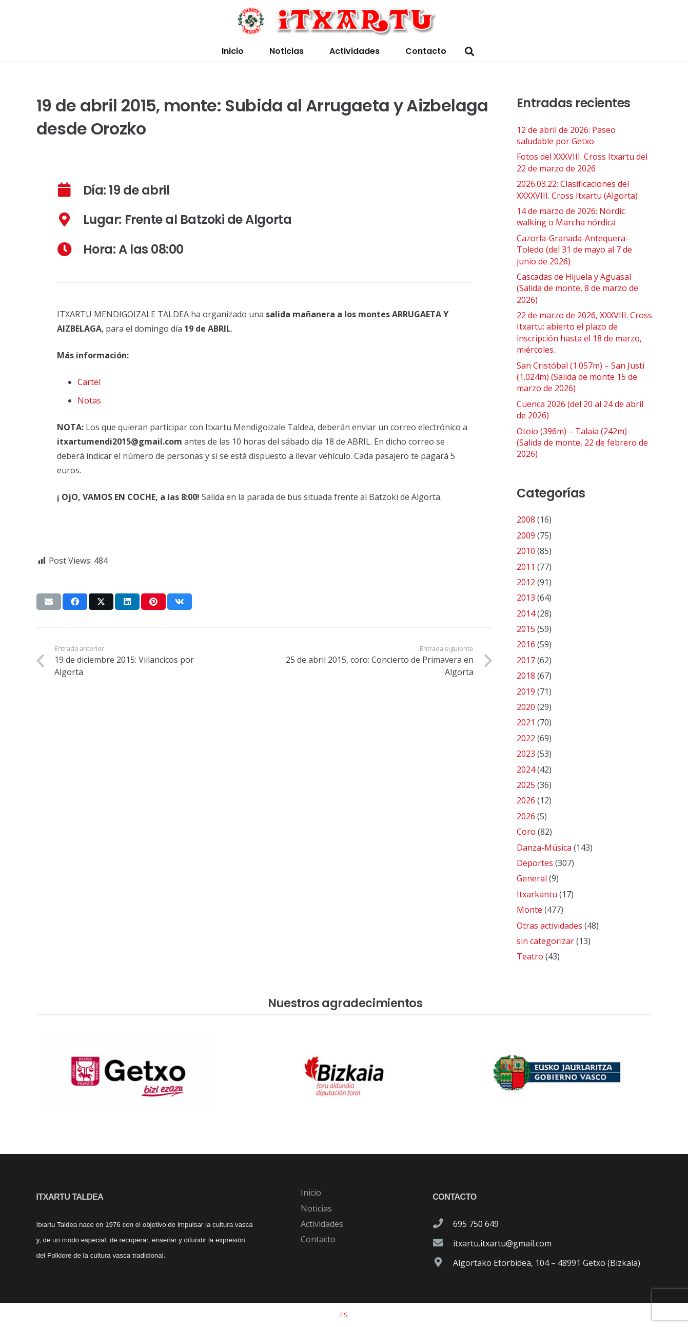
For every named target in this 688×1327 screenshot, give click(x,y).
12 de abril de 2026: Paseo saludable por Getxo (566, 135)
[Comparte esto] (75, 601)
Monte (529, 909)
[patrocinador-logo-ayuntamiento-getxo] (130, 1073)
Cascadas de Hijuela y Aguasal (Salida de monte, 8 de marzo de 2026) (577, 288)
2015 (526, 628)
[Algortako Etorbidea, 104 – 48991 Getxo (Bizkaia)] (443, 1263)
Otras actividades (549, 925)
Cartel (89, 382)
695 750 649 (476, 1223)
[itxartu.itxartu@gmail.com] (443, 1243)
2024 (526, 769)
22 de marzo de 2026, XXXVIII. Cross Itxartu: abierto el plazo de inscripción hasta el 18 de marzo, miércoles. (584, 332)
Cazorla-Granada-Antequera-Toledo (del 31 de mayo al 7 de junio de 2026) (574, 250)
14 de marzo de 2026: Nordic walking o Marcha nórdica (571, 216)
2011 (526, 566)
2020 (526, 707)
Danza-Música (544, 847)
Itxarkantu (537, 894)
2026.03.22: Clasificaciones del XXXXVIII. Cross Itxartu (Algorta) (577, 189)
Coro (526, 831)
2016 (526, 644)
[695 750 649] (443, 1224)
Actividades (322, 1223)
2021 (526, 722)
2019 (526, 691)
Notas (89, 400)
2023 (526, 753)
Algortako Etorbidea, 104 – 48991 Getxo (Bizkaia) (546, 1262)
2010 (526, 550)
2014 (526, 613)
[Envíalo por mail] (48, 601)
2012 (526, 582)
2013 (526, 597)
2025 (526, 785)
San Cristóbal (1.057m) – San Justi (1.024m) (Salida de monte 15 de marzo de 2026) (580, 377)
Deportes (535, 863)
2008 (526, 519)
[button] (469, 51)
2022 (526, 738)
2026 (526, 800)
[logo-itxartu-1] (344, 21)
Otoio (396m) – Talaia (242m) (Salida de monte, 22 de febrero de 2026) (582, 443)
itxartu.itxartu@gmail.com (502, 1243)
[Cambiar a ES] (344, 1314)
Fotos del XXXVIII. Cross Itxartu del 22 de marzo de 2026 (582, 162)
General (532, 878)
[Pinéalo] (153, 601)
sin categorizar (545, 941)
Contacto (318, 1239)
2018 (526, 675)
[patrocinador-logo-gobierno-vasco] (557, 1073)
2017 (526, 660)
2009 (526, 535)
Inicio (311, 1192)
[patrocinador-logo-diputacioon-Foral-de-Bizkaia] (343, 1073)
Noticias (316, 1208)
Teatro (530, 956)
